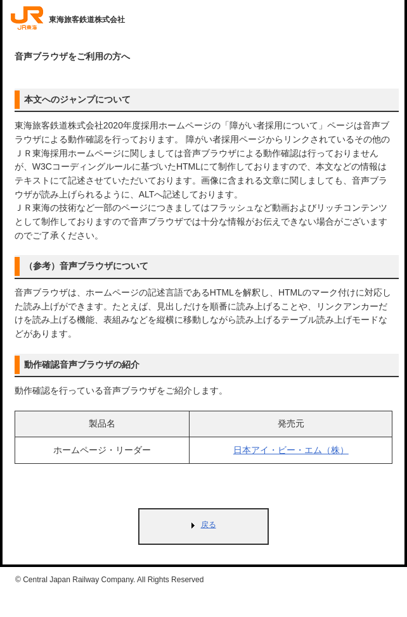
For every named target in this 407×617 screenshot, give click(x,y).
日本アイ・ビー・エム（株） (291, 450)
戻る (208, 524)
